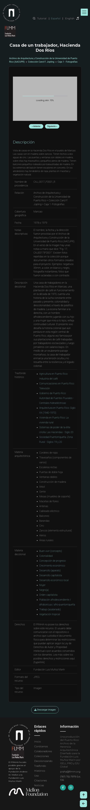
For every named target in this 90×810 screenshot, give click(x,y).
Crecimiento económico (52, 565)
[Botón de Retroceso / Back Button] (83, 803)
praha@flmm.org (70, 771)
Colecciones (41, 756)
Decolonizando (43, 761)
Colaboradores (43, 751)
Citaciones (40, 780)
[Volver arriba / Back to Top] (83, 795)
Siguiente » (52, 126)
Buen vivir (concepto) (50, 551)
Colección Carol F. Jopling (41, 61)
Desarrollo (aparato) (50, 570)
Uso (36, 775)
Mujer (42, 585)
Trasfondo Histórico (40, 768)
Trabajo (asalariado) (50, 609)
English (69, 18)
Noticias (39, 785)
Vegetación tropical (49, 614)
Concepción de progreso (52, 560)
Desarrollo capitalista (50, 575)
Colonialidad (46, 555)
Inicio (37, 741)
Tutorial (41, 18)
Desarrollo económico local (54, 580)
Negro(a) (44, 590)
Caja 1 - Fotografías (67, 61)
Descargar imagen (45, 709)
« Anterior (36, 126)
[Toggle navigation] (84, 12)
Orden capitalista (48, 594)
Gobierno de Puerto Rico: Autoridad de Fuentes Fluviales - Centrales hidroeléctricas (56, 398)
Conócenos (41, 746)
